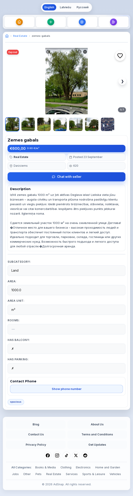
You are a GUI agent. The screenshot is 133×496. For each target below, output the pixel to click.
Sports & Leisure (93, 474)
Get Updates (97, 444)
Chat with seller (66, 176)
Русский (83, 7)
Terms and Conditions (97, 434)
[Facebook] (48, 455)
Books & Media (45, 467)
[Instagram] (57, 455)
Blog (36, 424)
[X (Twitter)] (76, 455)
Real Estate (20, 35)
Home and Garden (107, 467)
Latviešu (65, 7)
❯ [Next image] (122, 81)
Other (27, 474)
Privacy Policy (36, 444)
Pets (38, 474)
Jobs (15, 474)
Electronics (83, 467)
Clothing (65, 467)
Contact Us (36, 434)
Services (72, 474)
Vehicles (115, 474)
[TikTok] (66, 455)
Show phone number (66, 389)
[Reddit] (85, 455)
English (49, 7)
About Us (97, 424)
